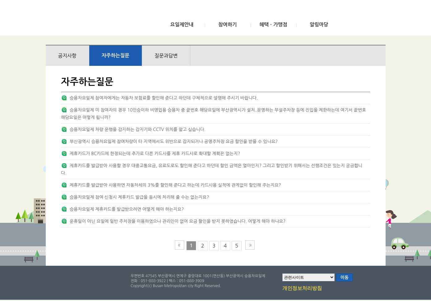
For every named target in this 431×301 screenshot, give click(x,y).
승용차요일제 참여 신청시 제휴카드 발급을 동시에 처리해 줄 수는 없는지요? (139, 197)
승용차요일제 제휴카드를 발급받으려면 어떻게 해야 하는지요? (127, 209)
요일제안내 (181, 24)
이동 (344, 277)
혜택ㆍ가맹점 (273, 24)
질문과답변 (166, 55)
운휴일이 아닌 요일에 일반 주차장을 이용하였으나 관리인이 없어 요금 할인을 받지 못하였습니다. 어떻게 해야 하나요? (177, 221)
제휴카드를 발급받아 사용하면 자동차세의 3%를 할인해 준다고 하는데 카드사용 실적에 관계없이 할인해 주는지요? (175, 185)
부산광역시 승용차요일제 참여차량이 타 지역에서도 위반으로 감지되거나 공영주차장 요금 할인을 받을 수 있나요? (173, 141)
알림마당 (319, 24)
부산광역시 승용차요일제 (91, 19)
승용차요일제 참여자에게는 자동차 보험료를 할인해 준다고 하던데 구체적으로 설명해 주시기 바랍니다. (164, 98)
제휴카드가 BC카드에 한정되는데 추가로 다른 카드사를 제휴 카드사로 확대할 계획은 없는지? (155, 153)
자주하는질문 (115, 55)
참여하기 (227, 24)
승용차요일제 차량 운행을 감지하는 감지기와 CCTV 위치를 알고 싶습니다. (137, 129)
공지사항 (67, 55)
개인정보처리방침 (302, 288)
